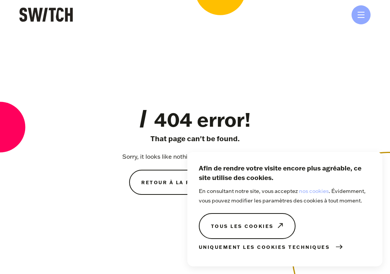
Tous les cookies (242, 226)
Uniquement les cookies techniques (264, 247)
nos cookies (314, 191)
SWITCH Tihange (46, 15)
